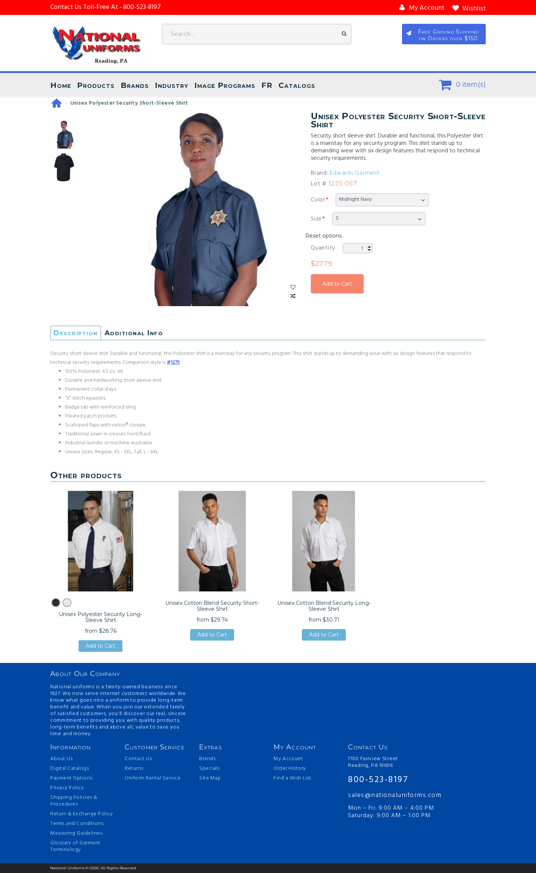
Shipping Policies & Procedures (74, 801)
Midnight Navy (355, 199)
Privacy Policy (67, 788)
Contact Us (138, 759)
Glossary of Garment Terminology (75, 846)
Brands (135, 85)
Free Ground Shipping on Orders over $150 (448, 35)
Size (316, 219)
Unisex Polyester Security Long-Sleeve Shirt (100, 617)
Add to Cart (337, 283)
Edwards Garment (354, 173)
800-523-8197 (378, 780)
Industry (171, 85)
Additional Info (134, 333)
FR (266, 85)
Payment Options (71, 778)
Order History (290, 768)
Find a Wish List (292, 778)
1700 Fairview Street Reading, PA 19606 (373, 762)
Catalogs (296, 85)
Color (318, 200)
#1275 (173, 362)
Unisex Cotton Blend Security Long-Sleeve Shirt (324, 606)
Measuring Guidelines (76, 833)
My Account (288, 759)
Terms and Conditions (76, 823)
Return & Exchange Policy (81, 814)
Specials (209, 768)
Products (96, 85)
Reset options (323, 235)
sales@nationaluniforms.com (394, 795)
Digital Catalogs (69, 768)
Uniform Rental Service (153, 778)
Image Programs (224, 85)
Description (76, 333)
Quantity (323, 248)
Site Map (210, 778)
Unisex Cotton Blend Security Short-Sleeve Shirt (212, 606)
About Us (61, 759)
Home (60, 85)
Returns (134, 768)
